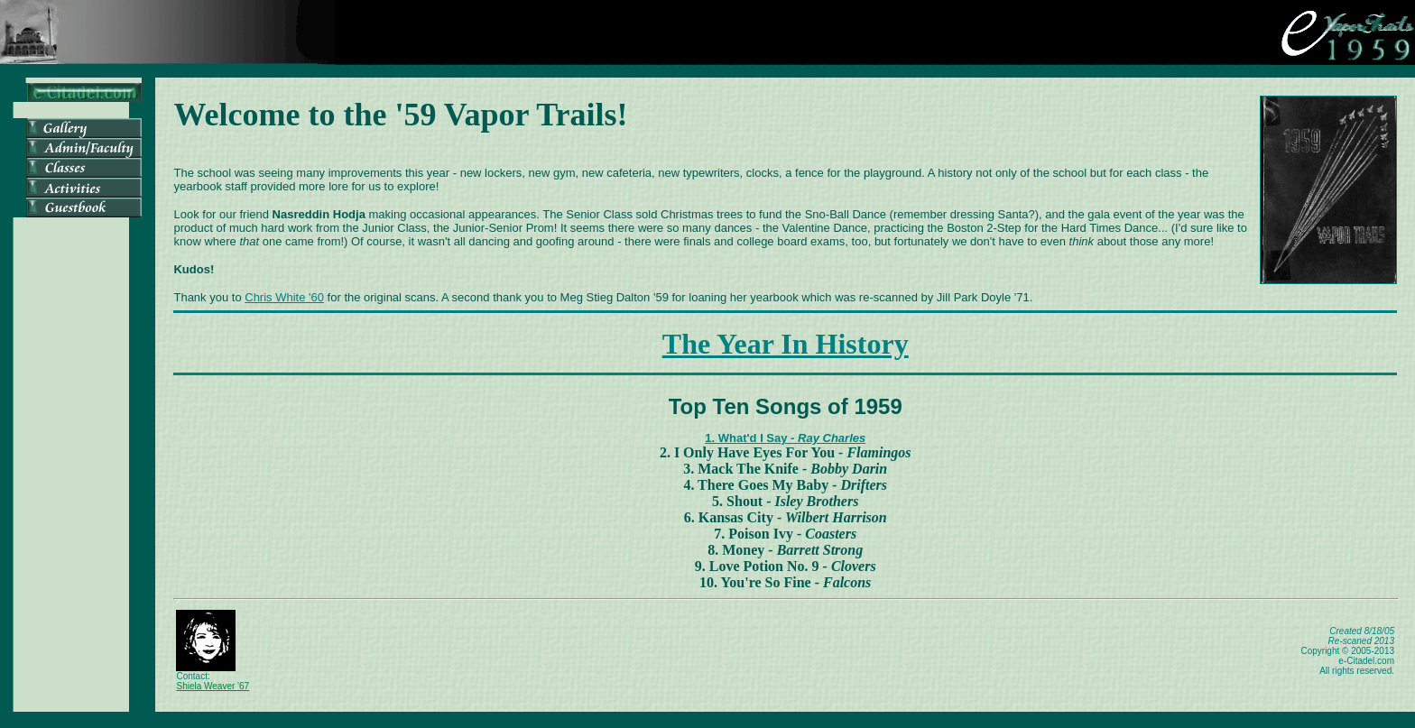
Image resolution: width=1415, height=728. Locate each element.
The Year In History (785, 343)
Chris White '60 (284, 297)
